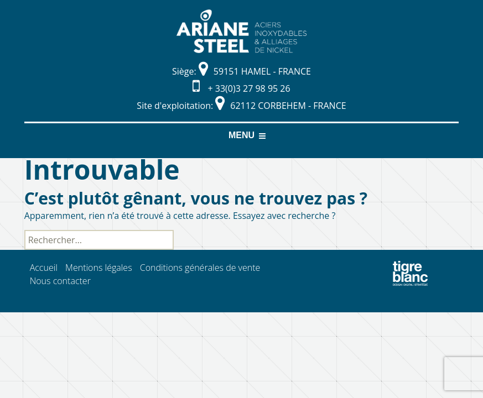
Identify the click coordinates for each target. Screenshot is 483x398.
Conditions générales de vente (200, 267)
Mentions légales (98, 267)
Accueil (44, 267)
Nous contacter (60, 281)
